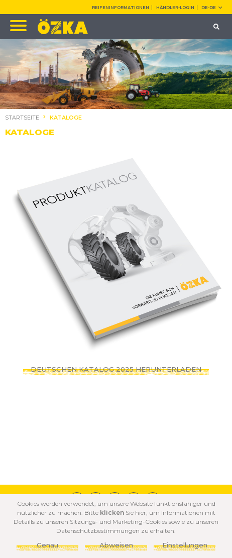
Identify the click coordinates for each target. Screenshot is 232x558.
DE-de (211, 7)
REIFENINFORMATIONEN (120, 7)
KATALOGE (66, 118)
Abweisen (116, 545)
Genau (47, 545)
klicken (112, 512)
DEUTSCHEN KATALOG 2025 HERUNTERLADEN (116, 369)
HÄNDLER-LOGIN (175, 7)
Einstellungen (184, 545)
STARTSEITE (22, 118)
